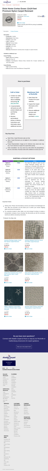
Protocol (26, 410)
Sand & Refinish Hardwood (6, 427)
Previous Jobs (17, 436)
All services (6, 430)
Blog (15, 410)
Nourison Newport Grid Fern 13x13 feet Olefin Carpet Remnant (34, 241)
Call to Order (21, 22)
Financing (26, 420)
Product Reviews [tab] (14, 31)
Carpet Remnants (16, 4)
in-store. (36, 116)
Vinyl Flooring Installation (13, 390)
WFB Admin (26, 413)
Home (3, 4)
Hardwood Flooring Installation (13, 381)
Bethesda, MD (7, 457)
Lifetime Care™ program (16, 418)
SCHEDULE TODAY (9, 363)
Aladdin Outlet (17, 421)
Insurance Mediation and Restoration (7, 423)
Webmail (26, 408)
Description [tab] (6, 31)
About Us (16, 407)
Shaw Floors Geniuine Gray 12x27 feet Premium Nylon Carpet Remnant (13, 274)
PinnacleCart (12, 469)
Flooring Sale (8, 4)
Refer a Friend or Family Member (17, 430)
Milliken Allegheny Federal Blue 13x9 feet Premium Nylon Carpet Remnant (12, 308)
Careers (25, 407)
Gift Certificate (27, 425)
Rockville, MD (7, 439)
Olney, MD (6, 461)
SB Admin (26, 412)
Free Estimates (27, 427)
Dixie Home (26, 16)
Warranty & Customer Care (16, 414)
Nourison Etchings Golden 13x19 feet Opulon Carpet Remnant (12, 241)
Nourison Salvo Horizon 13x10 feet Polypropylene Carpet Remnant (34, 307)
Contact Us (16, 408)
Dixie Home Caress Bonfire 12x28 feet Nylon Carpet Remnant (33, 273)
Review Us (16, 423)
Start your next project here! (24, 346)
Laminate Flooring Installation (13, 385)
